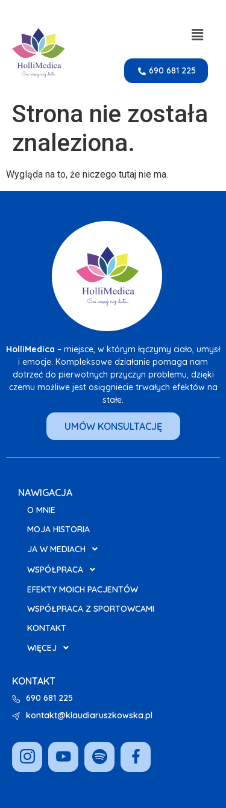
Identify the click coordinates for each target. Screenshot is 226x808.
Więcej (51, 648)
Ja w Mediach (65, 549)
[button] (197, 34)
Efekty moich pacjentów (82, 589)
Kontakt (46, 628)
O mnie (41, 510)
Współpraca (64, 569)
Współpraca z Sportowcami (90, 608)
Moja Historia (58, 529)
